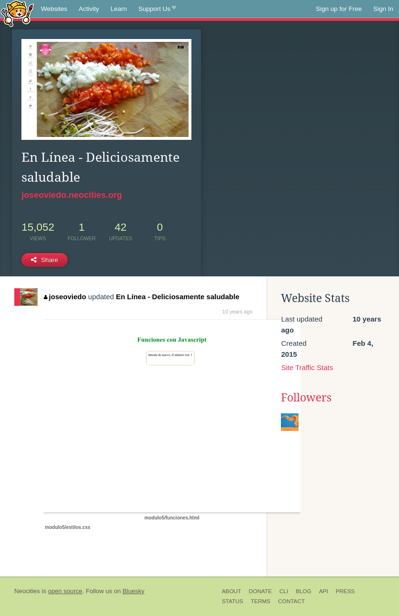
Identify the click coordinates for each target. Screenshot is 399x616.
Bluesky (133, 591)
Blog (303, 591)
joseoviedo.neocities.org (71, 195)
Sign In (383, 8)
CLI (283, 591)
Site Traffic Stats (307, 367)
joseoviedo (65, 297)
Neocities (27, 591)
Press (345, 591)
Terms (260, 601)
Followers (306, 397)
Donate (260, 591)
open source (65, 591)
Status (232, 601)
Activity (89, 8)
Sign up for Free (339, 8)
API (323, 591)
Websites (54, 8)
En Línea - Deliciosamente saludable (177, 297)
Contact (291, 601)
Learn (118, 8)
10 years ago (237, 311)
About (231, 591)
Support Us (157, 9)
